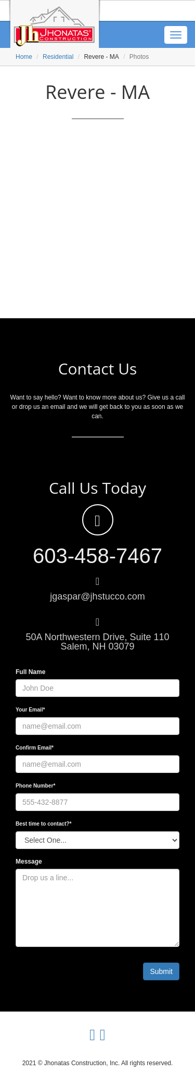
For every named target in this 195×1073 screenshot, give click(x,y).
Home (24, 56)
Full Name (30, 672)
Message (29, 861)
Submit (161, 971)
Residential (58, 56)
